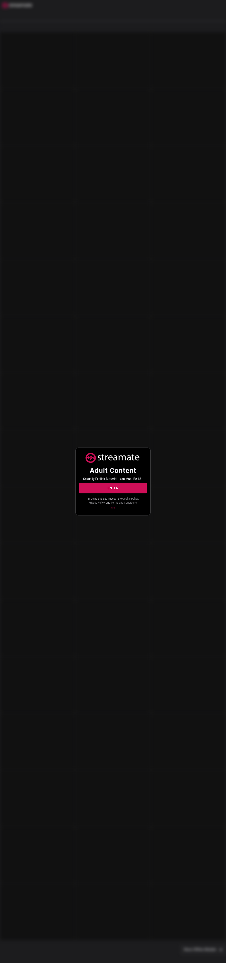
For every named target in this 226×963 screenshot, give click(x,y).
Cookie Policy (130, 498)
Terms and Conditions (124, 502)
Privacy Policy (97, 502)
